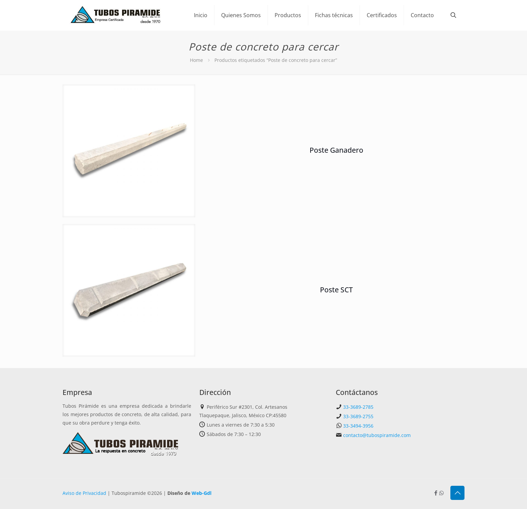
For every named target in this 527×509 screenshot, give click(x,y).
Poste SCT (336, 289)
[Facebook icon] (435, 492)
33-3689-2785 (358, 407)
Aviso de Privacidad (84, 493)
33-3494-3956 (358, 426)
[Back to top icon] (457, 493)
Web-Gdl (201, 493)
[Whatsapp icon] (441, 492)
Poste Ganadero (336, 150)
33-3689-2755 (358, 416)
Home (196, 60)
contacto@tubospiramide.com (377, 435)
